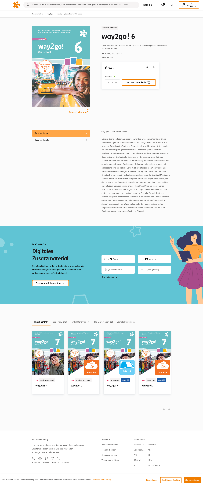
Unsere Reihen (37, 14)
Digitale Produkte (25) (126, 322)
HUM (150, 460)
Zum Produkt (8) (60, 322)
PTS (135, 455)
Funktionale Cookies (171, 480)
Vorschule (152, 445)
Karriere (55, 463)
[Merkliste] (154, 67)
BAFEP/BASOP (154, 465)
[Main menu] (5, 4)
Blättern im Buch (76, 111)
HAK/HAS (137, 460)
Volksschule (138, 445)
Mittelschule (138, 450)
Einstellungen (152, 480)
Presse (46, 463)
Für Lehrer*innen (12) (103, 322)
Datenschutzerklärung (101, 480)
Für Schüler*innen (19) (80, 322)
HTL (135, 465)
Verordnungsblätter (110, 460)
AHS (149, 450)
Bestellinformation (110, 445)
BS (149, 455)
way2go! (50, 14)
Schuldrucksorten (109, 455)
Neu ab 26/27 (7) (41, 322)
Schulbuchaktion (109, 450)
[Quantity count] (112, 82)
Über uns (36, 463)
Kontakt (65, 463)
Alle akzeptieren (192, 480)
